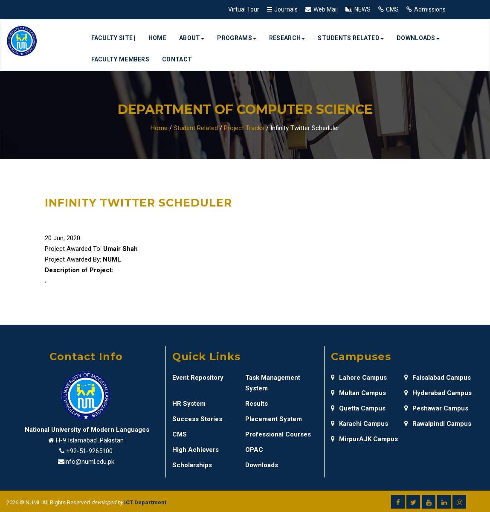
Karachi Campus (359, 424)
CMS (392, 9)
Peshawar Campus (436, 408)
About (192, 38)
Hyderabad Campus (438, 393)
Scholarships (192, 465)
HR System (189, 403)
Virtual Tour (243, 9)
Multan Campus (358, 393)
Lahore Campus (359, 377)
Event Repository (197, 377)
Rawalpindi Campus (437, 424)
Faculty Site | (113, 38)
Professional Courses (278, 434)
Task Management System (272, 383)
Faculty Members (120, 59)
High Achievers (195, 450)
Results (256, 403)
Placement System (273, 419)
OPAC (254, 450)
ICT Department (145, 502)
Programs (236, 38)
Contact (177, 59)
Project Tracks (244, 128)
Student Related (196, 128)
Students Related (351, 38)
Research (287, 38)
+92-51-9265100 (89, 451)
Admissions (430, 9)
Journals (286, 9)
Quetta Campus (358, 408)
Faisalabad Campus (437, 377)
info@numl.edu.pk (89, 461)
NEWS (362, 9)
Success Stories (197, 419)
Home (157, 38)
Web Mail (325, 9)
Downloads (418, 38)
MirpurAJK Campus (364, 439)
